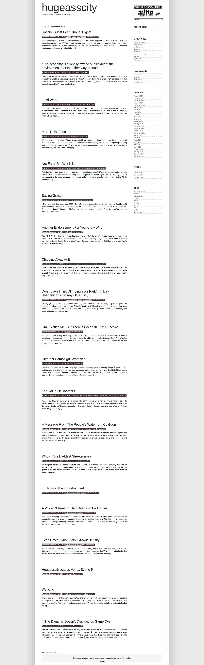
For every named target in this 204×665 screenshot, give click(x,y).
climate (67, 136)
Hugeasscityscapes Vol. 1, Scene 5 (67, 569)
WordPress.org (139, 177)
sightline (136, 56)
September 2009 (139, 105)
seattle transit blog (140, 54)
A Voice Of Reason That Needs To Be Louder (74, 508)
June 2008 (137, 140)
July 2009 (137, 110)
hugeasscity (69, 7)
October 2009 (138, 103)
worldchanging (138, 61)
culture (79, 104)
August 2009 (138, 107)
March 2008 (138, 147)
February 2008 (138, 149)
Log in (136, 170)
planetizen (137, 49)
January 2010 (138, 96)
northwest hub (138, 47)
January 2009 (138, 124)
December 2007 (139, 154)
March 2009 (138, 119)
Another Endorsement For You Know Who (72, 227)
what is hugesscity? (140, 82)
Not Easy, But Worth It (58, 164)
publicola (137, 51)
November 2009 (139, 100)
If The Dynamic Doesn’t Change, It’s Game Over (77, 621)
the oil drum (137, 58)
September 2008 (139, 133)
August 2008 (138, 135)
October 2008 (138, 131)
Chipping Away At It (56, 259)
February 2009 (138, 121)
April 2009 (137, 117)
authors (136, 77)
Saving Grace (52, 195)
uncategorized (138, 212)
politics (74, 37)
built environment (70, 104)
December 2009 (139, 98)
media (73, 136)
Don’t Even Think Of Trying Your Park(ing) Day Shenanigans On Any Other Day (75, 293)
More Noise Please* (56, 132)
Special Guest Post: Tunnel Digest (66, 32)
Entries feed (138, 172)
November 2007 (139, 156)
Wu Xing (48, 589)
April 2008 (137, 144)
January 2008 (138, 152)
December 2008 (139, 126)
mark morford (138, 44)
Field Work (49, 100)
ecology (67, 72)
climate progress (139, 42)
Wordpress (99, 658)
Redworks (126, 658)
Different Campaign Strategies (63, 359)
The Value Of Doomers (58, 391)
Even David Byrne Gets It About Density (70, 540)
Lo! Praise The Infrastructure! (63, 488)
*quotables (137, 75)
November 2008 (139, 128)
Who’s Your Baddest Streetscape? (66, 456)
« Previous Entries (49, 653)
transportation (81, 37)
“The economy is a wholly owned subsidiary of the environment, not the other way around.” (78, 66)
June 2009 (137, 112)
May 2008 (137, 142)
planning (68, 37)
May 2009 (137, 114)
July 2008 (137, 137)
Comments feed (139, 175)
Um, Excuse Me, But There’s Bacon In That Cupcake (80, 327)
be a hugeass (138, 79)
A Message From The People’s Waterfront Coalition (79, 424)
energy (96, 395)
